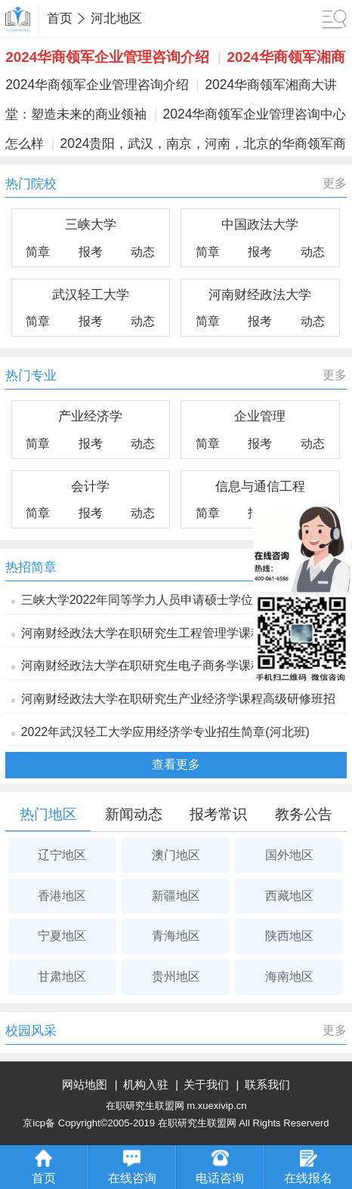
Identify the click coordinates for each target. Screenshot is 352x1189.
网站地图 (84, 1085)
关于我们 (206, 1085)
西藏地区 (289, 895)
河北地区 (116, 18)
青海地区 (176, 935)
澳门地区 (176, 855)
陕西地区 (289, 935)
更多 (335, 183)
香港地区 (62, 895)
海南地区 (289, 976)
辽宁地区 (62, 855)
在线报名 (308, 1167)
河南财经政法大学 (259, 294)
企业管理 (260, 416)
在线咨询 (132, 1167)
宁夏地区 (62, 935)
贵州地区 (176, 976)
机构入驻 (145, 1085)
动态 (143, 251)
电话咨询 (220, 1167)
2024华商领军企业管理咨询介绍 (107, 57)
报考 (91, 251)
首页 (60, 18)
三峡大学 (90, 224)
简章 (38, 251)
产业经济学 (90, 416)
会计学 (90, 486)
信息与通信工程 (260, 486)
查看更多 (176, 764)
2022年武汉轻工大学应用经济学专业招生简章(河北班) (165, 731)
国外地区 (289, 855)
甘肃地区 (62, 976)
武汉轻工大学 (90, 294)
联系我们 (267, 1085)
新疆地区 (176, 895)
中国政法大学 (259, 224)
